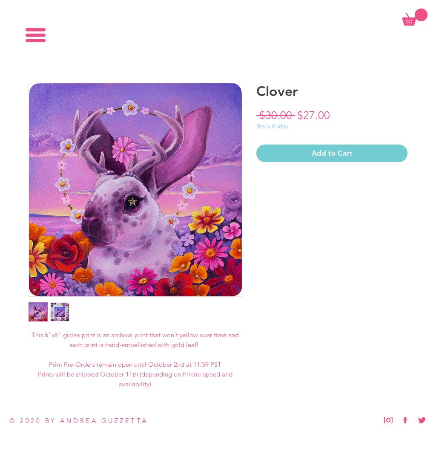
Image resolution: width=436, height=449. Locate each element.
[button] (36, 35)
